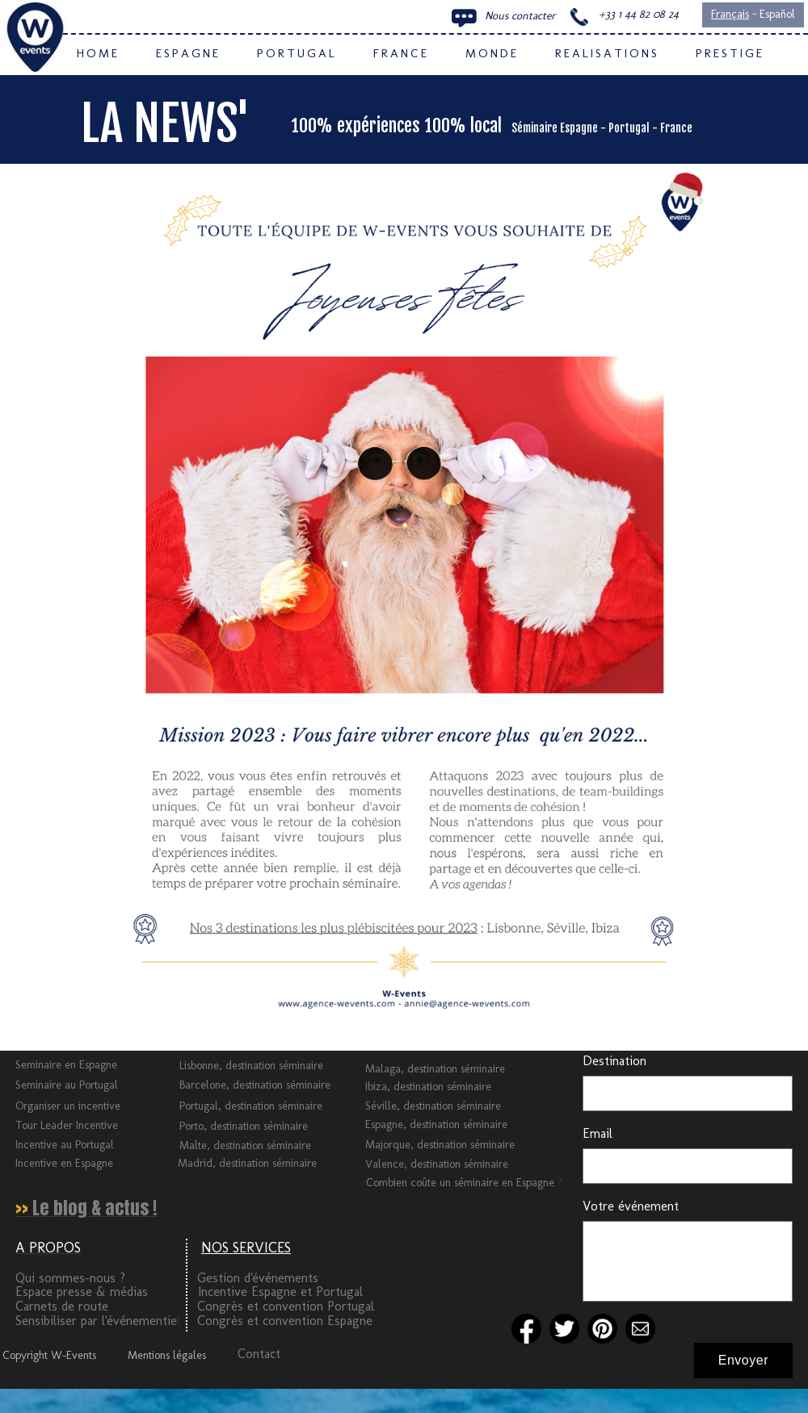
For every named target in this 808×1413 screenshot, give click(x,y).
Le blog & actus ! (95, 1207)
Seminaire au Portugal (66, 1085)
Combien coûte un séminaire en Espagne (462, 1182)
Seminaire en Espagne (66, 1065)
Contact (259, 1353)
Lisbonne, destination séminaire (251, 1065)
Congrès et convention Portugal (285, 1306)
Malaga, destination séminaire (435, 1069)
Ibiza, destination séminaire (428, 1086)
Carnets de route (61, 1306)
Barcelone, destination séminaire (254, 1085)
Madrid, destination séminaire (247, 1163)
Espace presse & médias (81, 1291)
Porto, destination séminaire (243, 1126)
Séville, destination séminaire (433, 1106)
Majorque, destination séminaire (440, 1145)
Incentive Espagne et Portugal (280, 1291)
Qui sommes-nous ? (70, 1277)
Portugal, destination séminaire (250, 1106)
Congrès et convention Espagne (284, 1320)
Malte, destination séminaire (245, 1145)
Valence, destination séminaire (436, 1164)
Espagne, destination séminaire (436, 1124)
